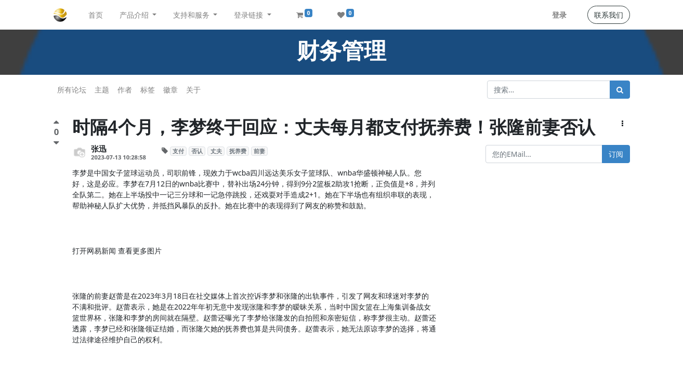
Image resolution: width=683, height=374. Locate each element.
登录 (559, 15)
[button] (622, 123)
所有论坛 (71, 90)
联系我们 (608, 15)
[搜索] (620, 90)
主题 (102, 90)
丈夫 (216, 151)
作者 (124, 90)
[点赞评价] (56, 123)
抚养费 (237, 151)
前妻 (259, 151)
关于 (193, 90)
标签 (147, 90)
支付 (178, 151)
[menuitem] (95, 14)
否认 (197, 151)
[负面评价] (56, 143)
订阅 (616, 154)
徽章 (170, 90)
